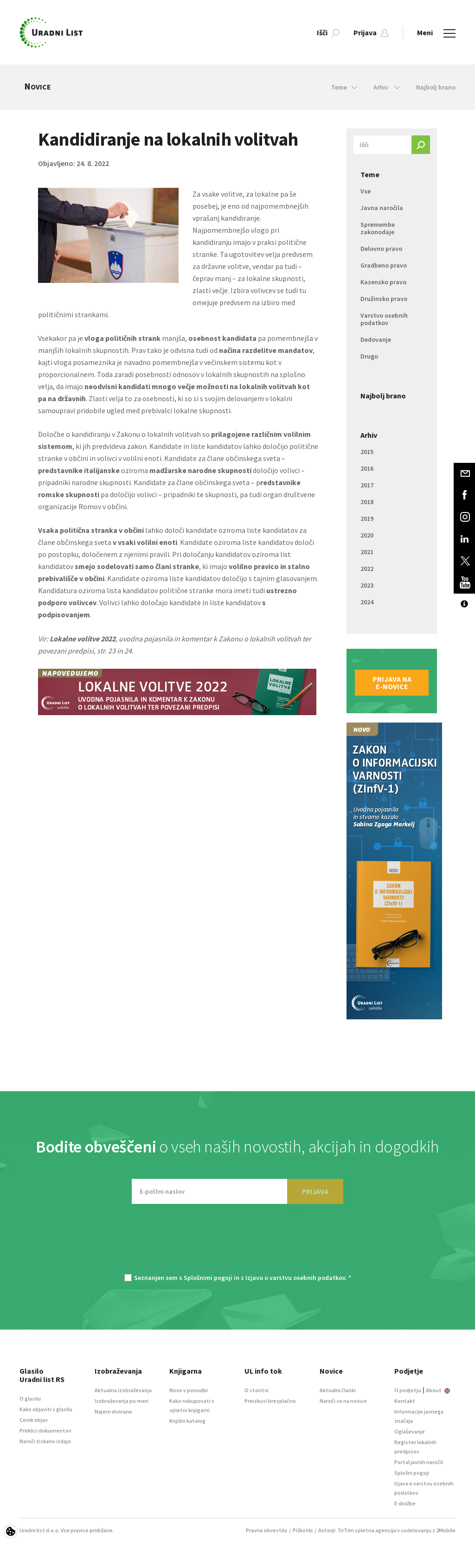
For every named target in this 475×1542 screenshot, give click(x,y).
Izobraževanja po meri (121, 1400)
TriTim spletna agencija (366, 1530)
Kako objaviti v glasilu (45, 1409)
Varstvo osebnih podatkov (384, 319)
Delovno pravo (381, 248)
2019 (366, 518)
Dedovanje (375, 339)
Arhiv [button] (386, 87)
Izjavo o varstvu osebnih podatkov (295, 1277)
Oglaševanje (409, 1431)
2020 (366, 535)
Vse (365, 191)
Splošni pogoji (411, 1472)
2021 (366, 552)
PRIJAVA (315, 1191)
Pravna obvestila (266, 1530)
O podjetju (407, 1390)
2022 (366, 568)
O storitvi (256, 1390)
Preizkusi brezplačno (270, 1400)
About (438, 1390)
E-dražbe (405, 1503)
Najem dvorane (113, 1411)
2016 (366, 468)
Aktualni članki (338, 1390)
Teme (369, 174)
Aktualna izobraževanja (123, 1390)
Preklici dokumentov (45, 1430)
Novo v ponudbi (188, 1390)
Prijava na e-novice (391, 682)
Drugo (369, 356)
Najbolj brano (436, 87)
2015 (366, 452)
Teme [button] (344, 87)
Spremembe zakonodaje (377, 228)
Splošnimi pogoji (208, 1277)
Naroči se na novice (343, 1400)
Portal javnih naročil (418, 1462)
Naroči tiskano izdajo (45, 1441)
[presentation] (237, 1243)
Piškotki (303, 1530)
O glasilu (30, 1398)
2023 (366, 585)
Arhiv (368, 435)
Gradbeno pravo (383, 265)
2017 (366, 485)
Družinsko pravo (383, 298)
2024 (366, 602)
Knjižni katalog (187, 1420)
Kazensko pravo (383, 282)
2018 (366, 502)
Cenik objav (33, 1419)
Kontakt (404, 1400)
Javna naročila (381, 208)
